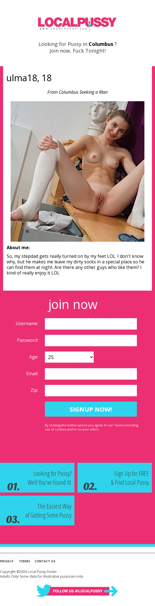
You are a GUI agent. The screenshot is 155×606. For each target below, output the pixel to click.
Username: (27, 323)
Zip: (35, 390)
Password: (28, 340)
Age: (34, 357)
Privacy (6, 561)
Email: (32, 373)
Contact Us (45, 561)
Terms (24, 561)
